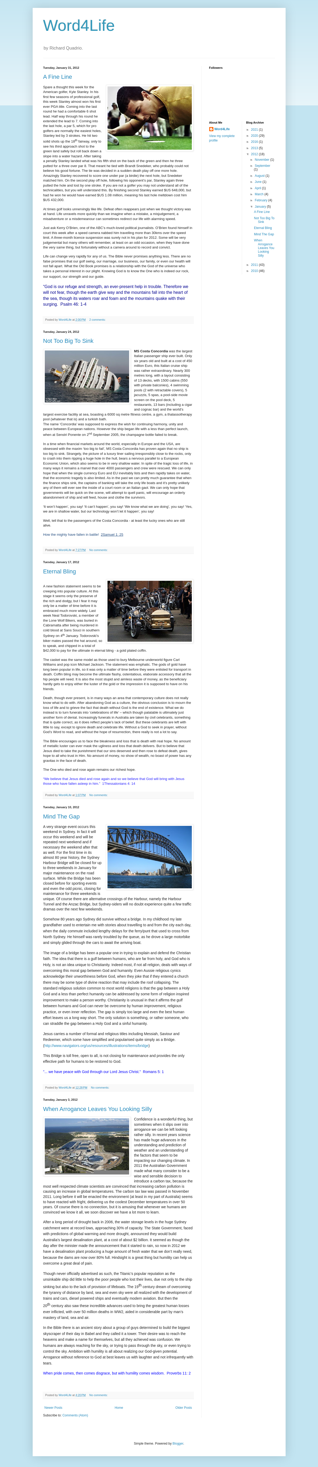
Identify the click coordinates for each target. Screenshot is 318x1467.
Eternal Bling (59, 571)
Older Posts (183, 1408)
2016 (255, 142)
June (258, 182)
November (262, 160)
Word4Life (79, 25)
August (260, 176)
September (262, 166)
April (258, 188)
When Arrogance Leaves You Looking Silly (97, 1109)
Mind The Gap (61, 816)
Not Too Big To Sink (68, 341)
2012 (255, 154)
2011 (255, 265)
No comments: (99, 550)
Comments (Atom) (75, 1415)
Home (119, 1408)
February (261, 200)
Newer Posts (53, 1408)
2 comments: (97, 319)
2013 (255, 148)
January (261, 206)
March (260, 194)
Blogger (178, 1443)
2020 (255, 136)
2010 (255, 271)
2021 (255, 129)
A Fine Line (57, 77)
